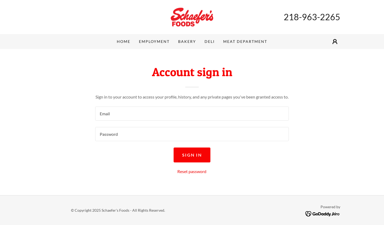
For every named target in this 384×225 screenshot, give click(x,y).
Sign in (192, 154)
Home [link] (123, 41)
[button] (335, 41)
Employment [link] (154, 41)
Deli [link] (210, 41)
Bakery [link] (187, 41)
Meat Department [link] (245, 41)
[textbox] (192, 114)
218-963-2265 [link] (312, 17)
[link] (192, 16)
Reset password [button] (191, 171)
